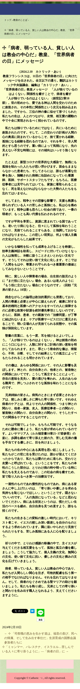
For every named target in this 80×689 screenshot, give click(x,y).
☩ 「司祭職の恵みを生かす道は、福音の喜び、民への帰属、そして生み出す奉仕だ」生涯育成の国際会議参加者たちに (40, 638)
